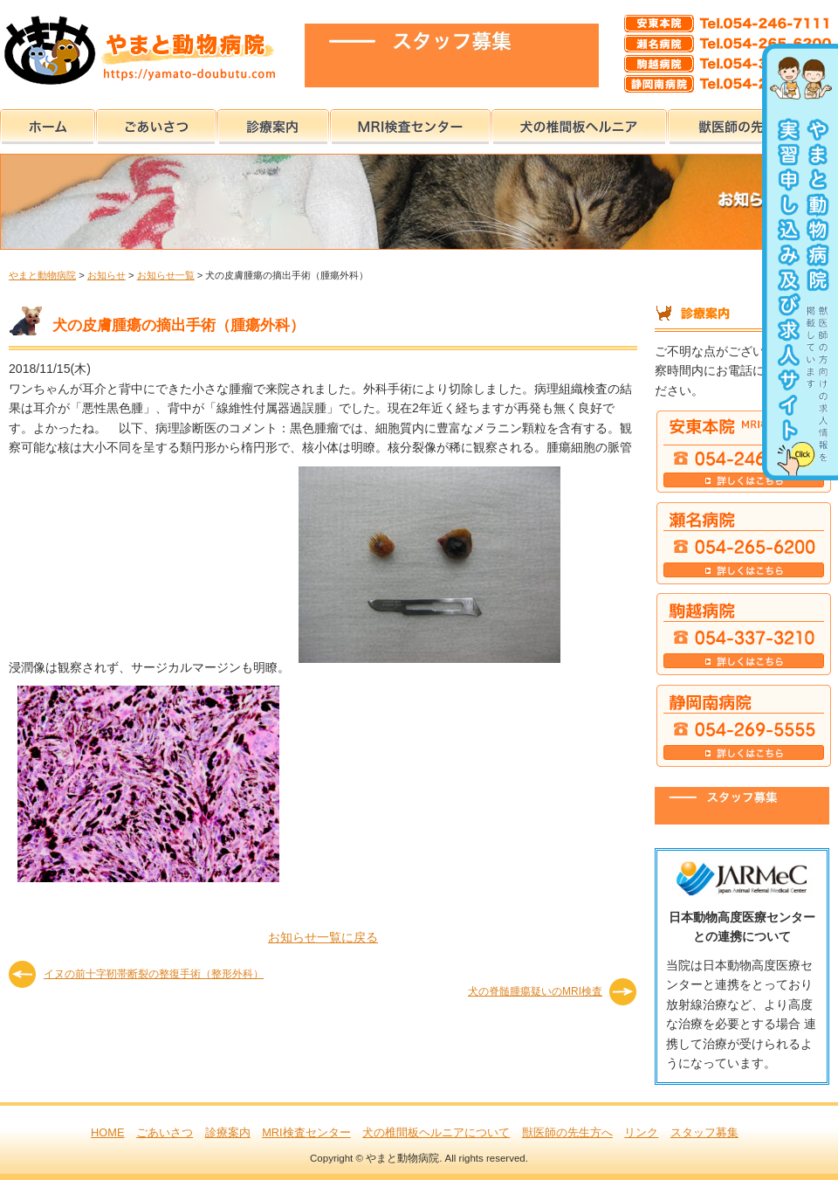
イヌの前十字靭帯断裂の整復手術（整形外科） (154, 974)
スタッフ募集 (704, 1132)
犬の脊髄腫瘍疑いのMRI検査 (535, 991)
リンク (641, 1132)
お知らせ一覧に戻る (323, 937)
